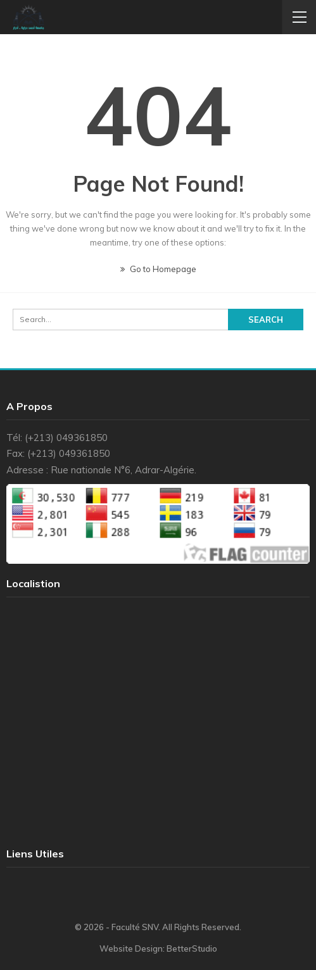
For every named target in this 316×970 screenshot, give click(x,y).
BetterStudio (192, 948)
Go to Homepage (158, 269)
